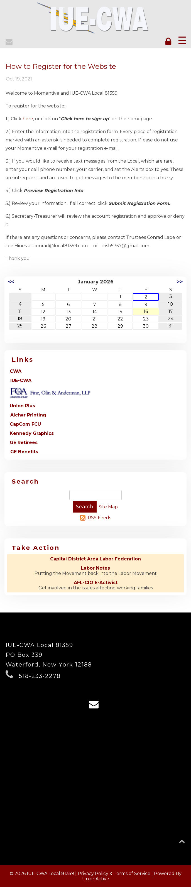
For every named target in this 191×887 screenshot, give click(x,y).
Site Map (108, 506)
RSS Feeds (99, 517)
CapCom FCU (25, 424)
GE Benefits (24, 451)
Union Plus (22, 405)
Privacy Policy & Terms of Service (114, 873)
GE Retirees (24, 442)
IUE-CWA (20, 380)
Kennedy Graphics (32, 433)
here (28, 118)
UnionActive (95, 878)
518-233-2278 (40, 676)
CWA (15, 371)
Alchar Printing (28, 415)
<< (11, 282)
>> (180, 282)
